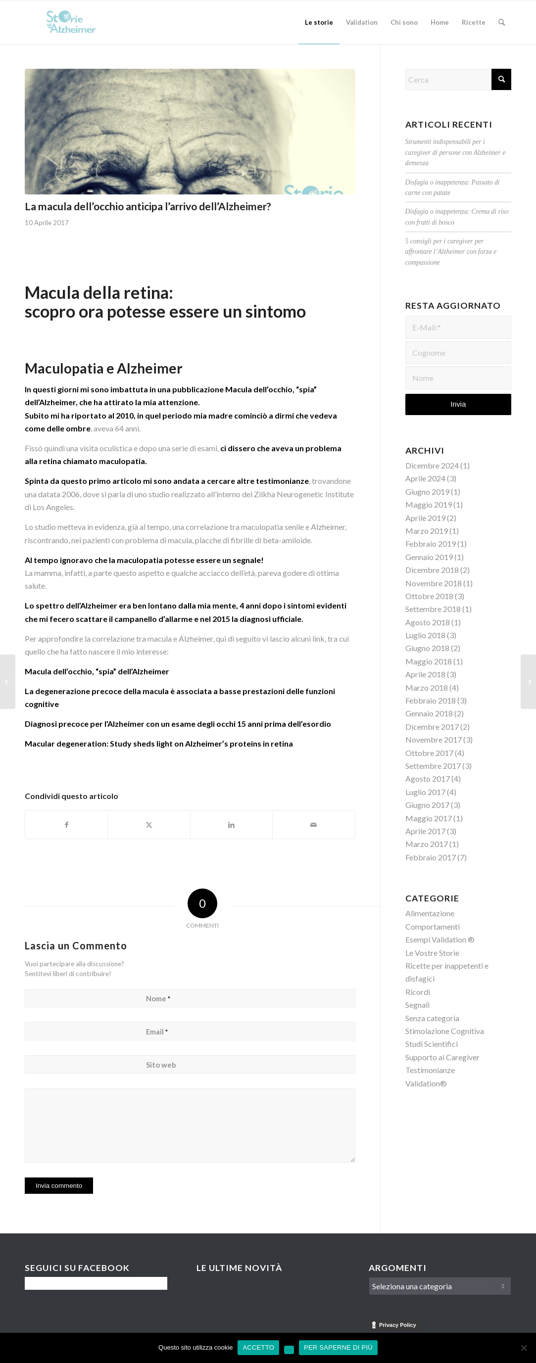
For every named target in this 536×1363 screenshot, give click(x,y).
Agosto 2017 (427, 778)
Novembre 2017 (433, 739)
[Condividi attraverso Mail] (313, 825)
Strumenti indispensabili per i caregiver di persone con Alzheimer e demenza (455, 152)
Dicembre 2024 (432, 465)
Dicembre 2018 (432, 569)
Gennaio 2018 (429, 713)
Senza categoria (432, 1018)
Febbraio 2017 (430, 857)
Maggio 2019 (428, 504)
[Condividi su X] (149, 825)
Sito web (161, 1064)
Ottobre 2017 (429, 752)
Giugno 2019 (427, 491)
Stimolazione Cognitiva (444, 1030)
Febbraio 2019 (430, 543)
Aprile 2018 (425, 674)
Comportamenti (432, 926)
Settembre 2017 (433, 765)
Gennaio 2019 (429, 557)
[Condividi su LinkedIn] (231, 825)
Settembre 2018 (433, 608)
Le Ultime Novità (239, 1267)
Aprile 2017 (425, 831)
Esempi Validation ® (440, 939)
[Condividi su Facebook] (66, 825)
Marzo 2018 (426, 687)
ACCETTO (258, 1347)
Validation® (426, 1083)
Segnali (417, 1004)
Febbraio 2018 (430, 700)
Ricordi (417, 991)
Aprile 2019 (425, 517)
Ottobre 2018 (429, 596)
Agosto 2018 (427, 622)
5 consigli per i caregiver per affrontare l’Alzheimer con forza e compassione (451, 251)
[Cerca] (501, 22)
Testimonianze (430, 1070)
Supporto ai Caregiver (442, 1057)
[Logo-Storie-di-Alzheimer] (72, 22)
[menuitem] (319, 22)
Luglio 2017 (425, 792)
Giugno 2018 (427, 648)
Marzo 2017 (426, 843)
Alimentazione (429, 913)
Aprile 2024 (425, 478)
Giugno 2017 (427, 804)
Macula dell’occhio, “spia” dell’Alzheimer (97, 671)
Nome (158, 998)
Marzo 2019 (426, 530)
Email (157, 1031)
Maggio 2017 (428, 818)
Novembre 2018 (433, 583)
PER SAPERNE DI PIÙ (338, 1347)
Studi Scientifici (431, 1043)
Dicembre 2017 (432, 726)
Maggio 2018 (428, 661)
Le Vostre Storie (432, 952)
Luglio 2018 (425, 635)
